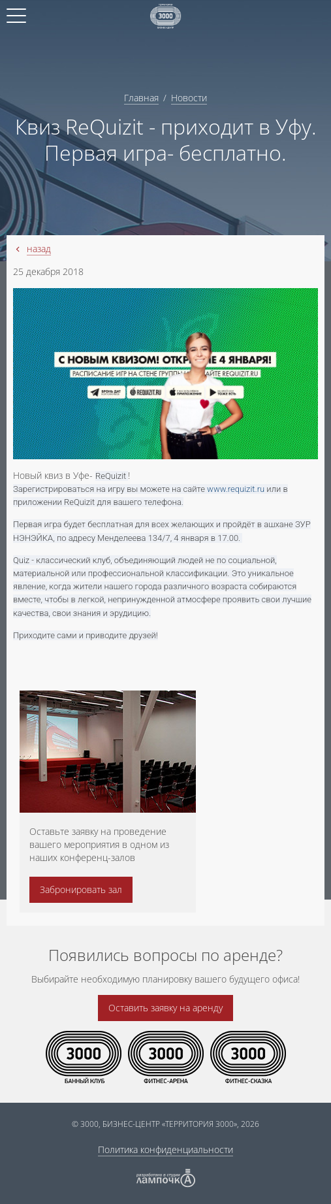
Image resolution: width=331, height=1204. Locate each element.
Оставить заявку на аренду (165, 1007)
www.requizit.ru (235, 489)
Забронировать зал (81, 889)
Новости (189, 97)
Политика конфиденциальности (165, 1149)
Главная (141, 97)
